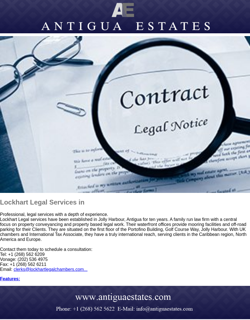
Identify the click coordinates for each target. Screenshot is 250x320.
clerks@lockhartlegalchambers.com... (51, 269)
